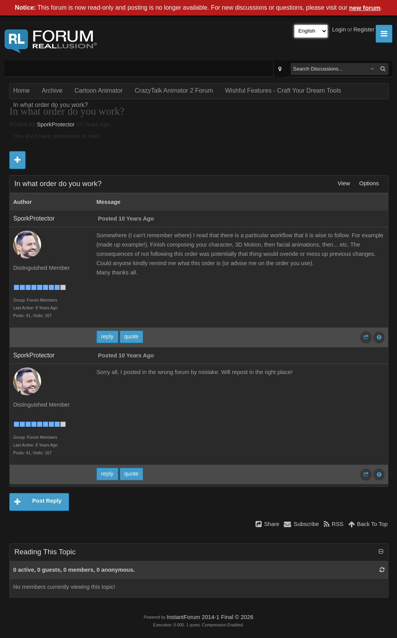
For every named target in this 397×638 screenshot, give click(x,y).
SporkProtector (56, 124)
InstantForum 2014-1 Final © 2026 (210, 617)
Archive (52, 90)
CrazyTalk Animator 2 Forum (174, 90)
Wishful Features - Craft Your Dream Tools (283, 90)
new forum (365, 8)
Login (339, 29)
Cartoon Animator (98, 90)
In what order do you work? (50, 105)
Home (21, 90)
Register (364, 29)
